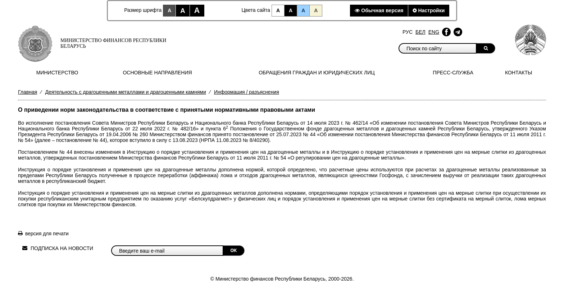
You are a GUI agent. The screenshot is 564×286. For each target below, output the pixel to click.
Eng (433, 32)
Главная (27, 92)
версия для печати (47, 233)
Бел (420, 32)
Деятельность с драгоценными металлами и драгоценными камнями (125, 92)
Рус (407, 32)
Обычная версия (379, 10)
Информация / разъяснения (246, 92)
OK (234, 250)
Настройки (429, 10)
